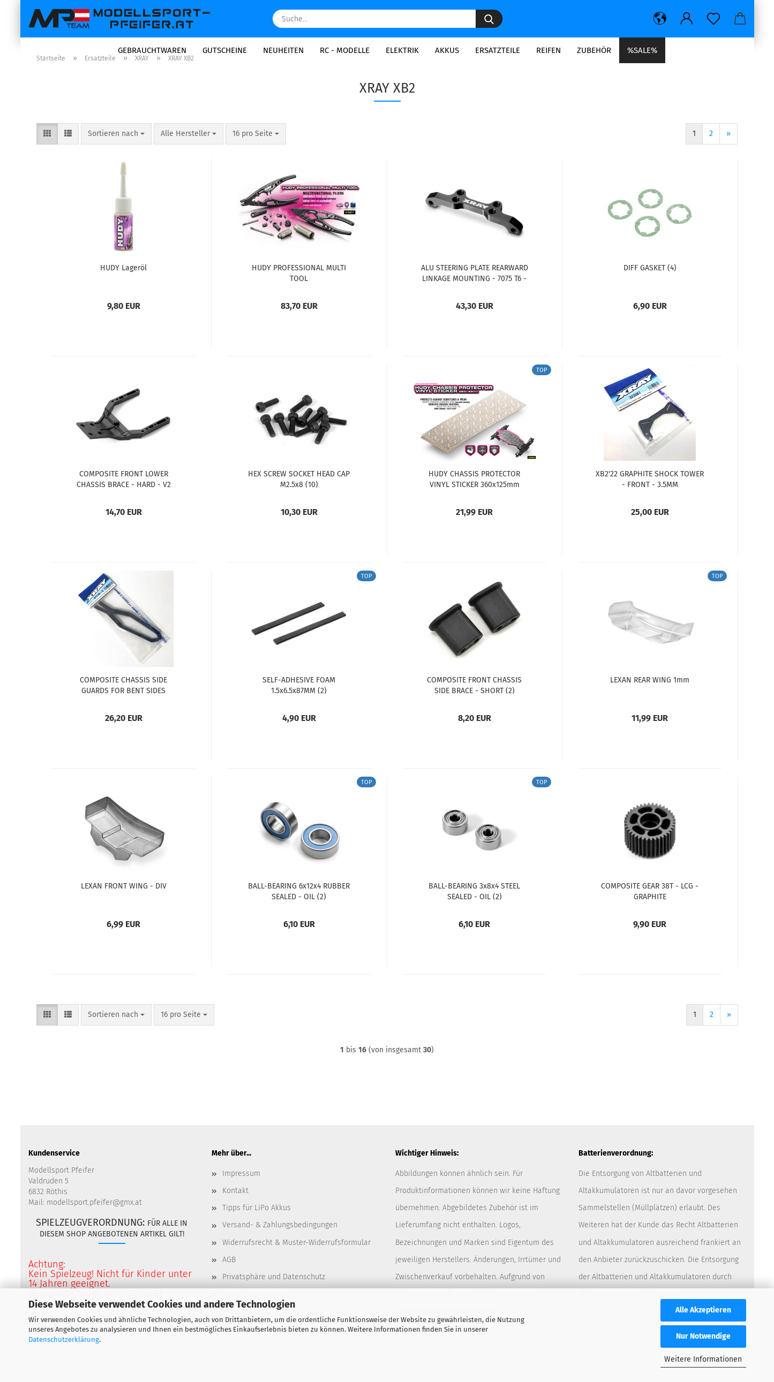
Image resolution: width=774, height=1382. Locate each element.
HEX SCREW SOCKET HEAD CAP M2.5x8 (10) (299, 499)
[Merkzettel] (713, 18)
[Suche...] (489, 19)
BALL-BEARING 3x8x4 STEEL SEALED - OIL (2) (474, 911)
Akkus (447, 50)
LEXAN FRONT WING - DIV (124, 907)
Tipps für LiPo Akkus (256, 1228)
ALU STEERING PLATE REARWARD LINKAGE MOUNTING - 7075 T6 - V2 (474, 293)
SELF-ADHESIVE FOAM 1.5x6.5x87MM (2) (298, 705)
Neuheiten (283, 50)
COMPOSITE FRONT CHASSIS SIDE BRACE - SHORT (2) (474, 705)
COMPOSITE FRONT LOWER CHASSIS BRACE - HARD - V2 (124, 499)
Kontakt (235, 1211)
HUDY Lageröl (123, 288)
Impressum (241, 1194)
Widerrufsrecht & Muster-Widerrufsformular (296, 1262)
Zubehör (594, 50)
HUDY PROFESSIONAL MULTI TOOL (299, 293)
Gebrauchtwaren (152, 50)
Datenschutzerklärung (63, 1339)
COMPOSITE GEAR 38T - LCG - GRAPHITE (649, 911)
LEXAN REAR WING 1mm (649, 700)
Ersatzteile (497, 50)
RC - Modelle (345, 50)
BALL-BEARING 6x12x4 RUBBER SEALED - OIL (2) (299, 911)
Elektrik (402, 50)
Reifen (548, 50)
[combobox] (116, 154)
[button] (660, 18)
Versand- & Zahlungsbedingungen (279, 1245)
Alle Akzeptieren (703, 1310)
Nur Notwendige (703, 1336)
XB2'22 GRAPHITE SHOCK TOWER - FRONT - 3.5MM (650, 499)
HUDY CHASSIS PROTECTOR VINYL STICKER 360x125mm (474, 499)
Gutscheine (224, 50)
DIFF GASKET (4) (650, 288)
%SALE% (642, 50)
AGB (229, 1280)
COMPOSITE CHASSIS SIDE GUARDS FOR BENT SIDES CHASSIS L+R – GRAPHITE (123, 705)
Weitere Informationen (703, 1359)
